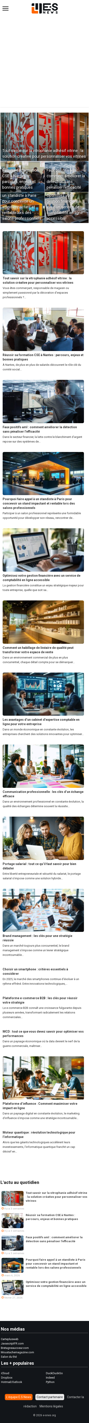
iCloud (5, 1373)
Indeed (50, 1377)
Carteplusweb (9, 1339)
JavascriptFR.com (12, 1343)
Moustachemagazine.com (17, 1352)
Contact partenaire (50, 1397)
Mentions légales (51, 1406)
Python (50, 1382)
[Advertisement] (44, 62)
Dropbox (6, 1377)
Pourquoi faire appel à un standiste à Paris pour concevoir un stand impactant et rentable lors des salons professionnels (39, 503)
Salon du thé (9, 1356)
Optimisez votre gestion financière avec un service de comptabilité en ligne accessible (65, 207)
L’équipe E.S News (18, 1397)
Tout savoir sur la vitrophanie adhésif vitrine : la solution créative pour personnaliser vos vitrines (56, 1196)
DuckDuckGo (54, 1373)
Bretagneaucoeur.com (15, 1348)
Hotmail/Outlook (11, 1382)
